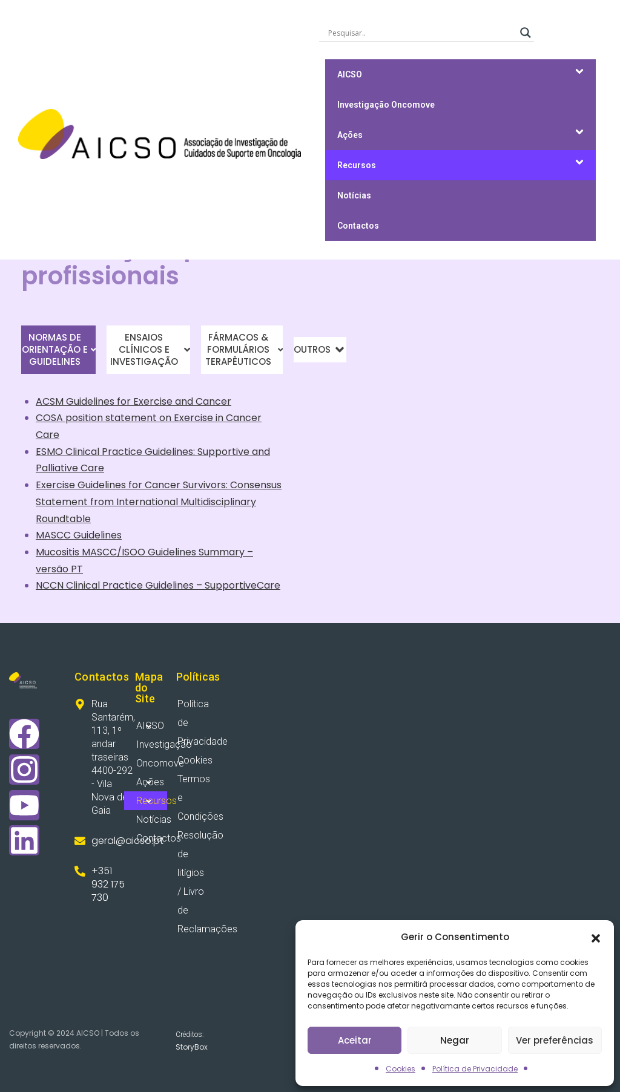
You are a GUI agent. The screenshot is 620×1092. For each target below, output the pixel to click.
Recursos (356, 165)
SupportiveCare (242, 585)
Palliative (57, 468)
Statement (62, 502)
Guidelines (90, 401)
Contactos (358, 225)
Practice (122, 452)
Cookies (400, 1069)
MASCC (54, 535)
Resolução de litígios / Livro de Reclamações (198, 882)
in (219, 418)
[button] (596, 937)
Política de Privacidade (475, 1069)
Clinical (82, 452)
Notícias (354, 195)
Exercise (153, 401)
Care (47, 435)
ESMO (50, 452)
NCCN (51, 585)
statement (131, 418)
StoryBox (192, 1047)
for (123, 401)
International (147, 502)
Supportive (223, 452)
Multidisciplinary (218, 502)
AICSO (349, 74)
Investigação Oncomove (386, 105)
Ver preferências (554, 1040)
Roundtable (63, 519)
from (102, 502)
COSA (50, 418)
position (84, 418)
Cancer (213, 401)
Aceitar (355, 1040)
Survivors (204, 485)
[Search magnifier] (525, 32)
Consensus (256, 485)
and (184, 401)
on (165, 418)
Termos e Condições (198, 797)
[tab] (58, 349)
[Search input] (421, 32)
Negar (454, 1040)
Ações (350, 135)
